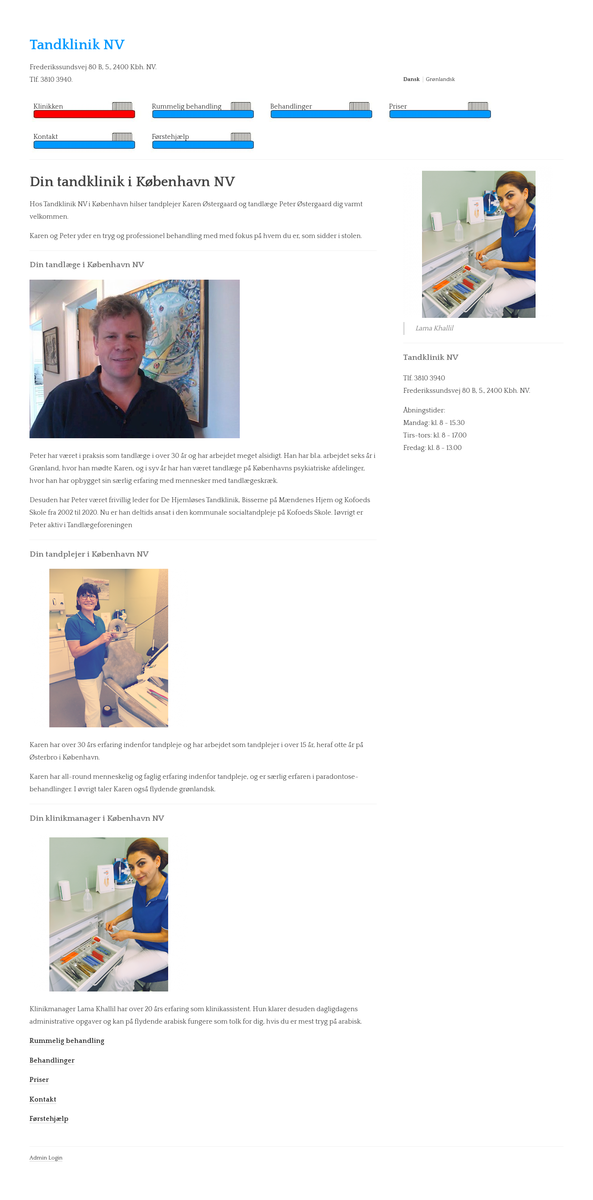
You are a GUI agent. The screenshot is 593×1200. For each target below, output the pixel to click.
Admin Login (45, 1158)
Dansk (411, 79)
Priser (398, 107)
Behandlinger (291, 107)
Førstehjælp (170, 137)
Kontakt (45, 137)
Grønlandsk (440, 79)
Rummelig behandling (187, 107)
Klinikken (48, 107)
